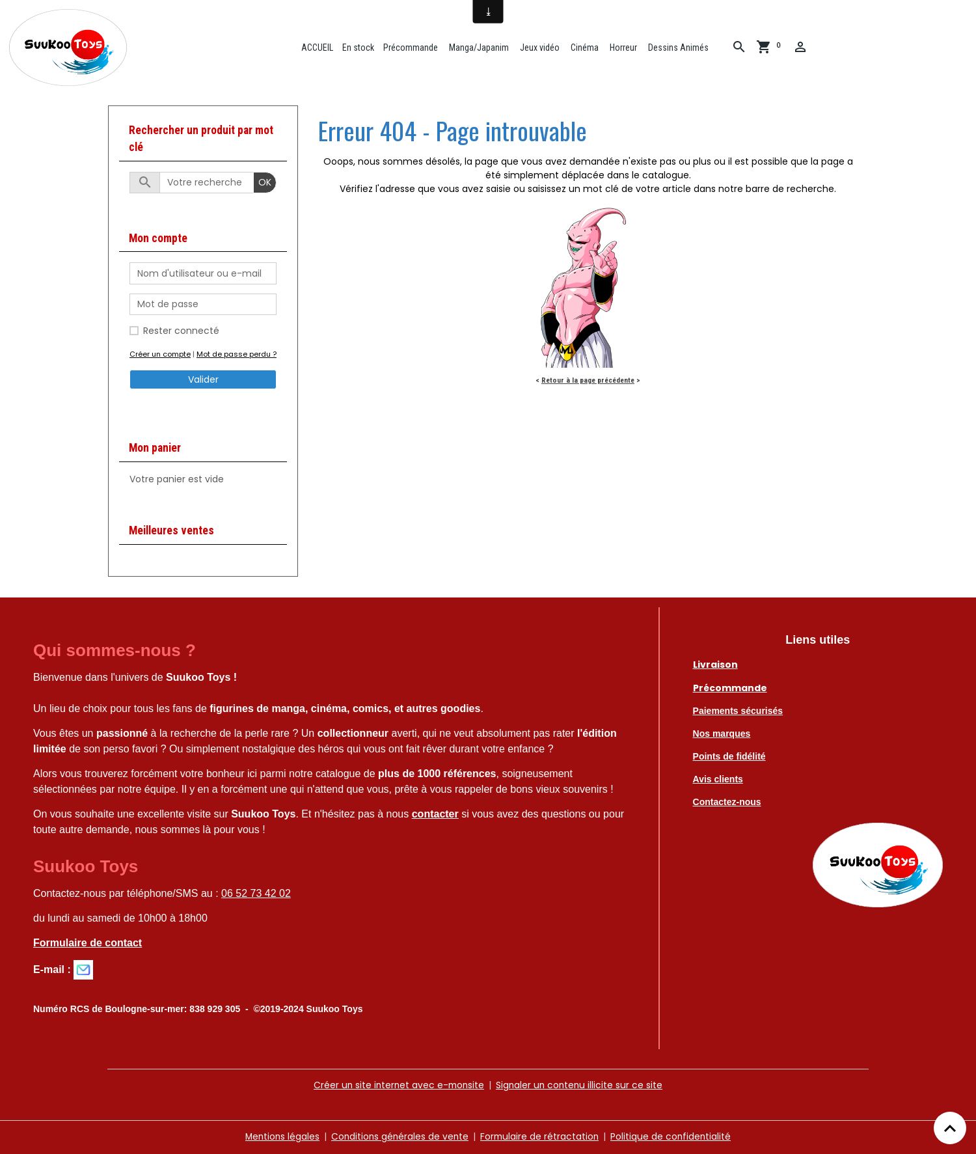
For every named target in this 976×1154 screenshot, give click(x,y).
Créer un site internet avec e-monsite (397, 1086)
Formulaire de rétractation (541, 1137)
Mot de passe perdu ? (237, 355)
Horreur (623, 47)
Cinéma (584, 47)
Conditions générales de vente (399, 1137)
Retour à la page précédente (587, 381)
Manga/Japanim (478, 47)
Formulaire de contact (87, 944)
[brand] (71, 48)
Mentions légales (279, 1137)
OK (264, 183)
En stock (359, 47)
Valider (203, 380)
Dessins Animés (678, 47)
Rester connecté (181, 331)
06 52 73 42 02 (256, 894)
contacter (435, 815)
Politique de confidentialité (674, 1137)
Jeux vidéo (539, 47)
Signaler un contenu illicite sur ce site (581, 1086)
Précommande (411, 47)
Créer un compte (160, 355)
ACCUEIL (317, 47)
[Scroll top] (950, 1128)
